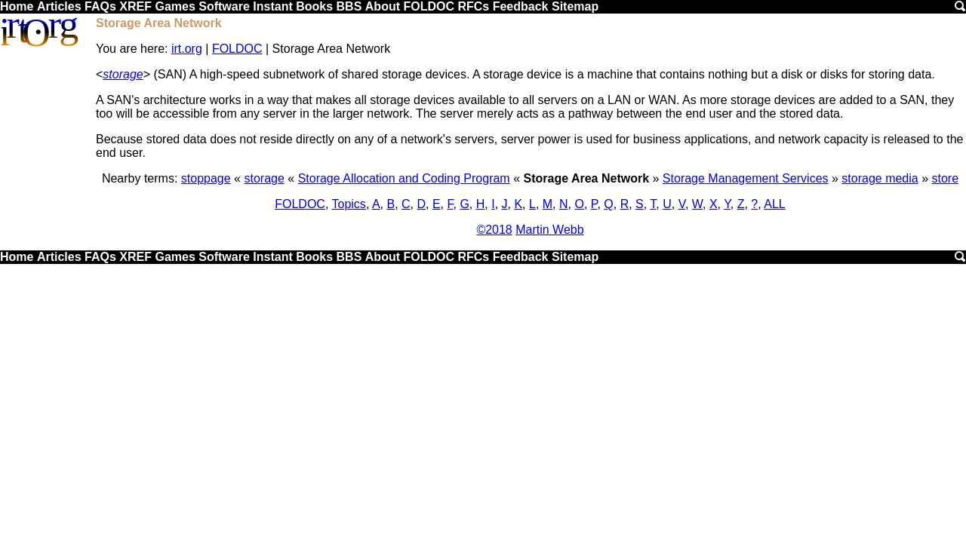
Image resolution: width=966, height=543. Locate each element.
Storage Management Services (746, 178)
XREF (135, 6)
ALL (774, 204)
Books (314, 6)
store (945, 178)
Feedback (521, 6)
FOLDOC (428, 6)
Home (16, 6)
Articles (59, 6)
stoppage (206, 178)
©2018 (494, 229)
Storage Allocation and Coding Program (404, 178)
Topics (349, 204)
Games (175, 6)
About (382, 6)
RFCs (473, 6)
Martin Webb (549, 229)
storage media (879, 178)
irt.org (186, 48)
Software (224, 6)
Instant (272, 6)
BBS (349, 6)
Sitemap (575, 6)
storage (123, 74)
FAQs (100, 6)
